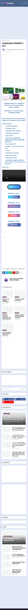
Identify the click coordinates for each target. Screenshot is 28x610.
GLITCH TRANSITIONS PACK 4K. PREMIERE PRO (18, 555)
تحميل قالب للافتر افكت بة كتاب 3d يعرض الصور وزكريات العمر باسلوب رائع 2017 (18, 436)
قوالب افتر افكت (14, 268)
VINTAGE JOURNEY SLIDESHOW (20, 299)
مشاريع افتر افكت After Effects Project (16, 279)
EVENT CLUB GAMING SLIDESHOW (5, 300)
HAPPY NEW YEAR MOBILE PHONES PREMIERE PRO (17, 571)
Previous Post (6, 389)
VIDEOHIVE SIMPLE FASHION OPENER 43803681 (20, 316)
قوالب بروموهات (21, 268)
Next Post (22, 389)
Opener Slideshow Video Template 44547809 (7, 334)
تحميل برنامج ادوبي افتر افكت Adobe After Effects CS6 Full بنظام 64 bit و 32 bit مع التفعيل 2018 (18, 454)
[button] (2, 3)
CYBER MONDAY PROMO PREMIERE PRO (18, 563)
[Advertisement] (14, 23)
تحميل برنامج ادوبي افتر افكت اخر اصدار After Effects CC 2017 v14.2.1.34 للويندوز (18, 429)
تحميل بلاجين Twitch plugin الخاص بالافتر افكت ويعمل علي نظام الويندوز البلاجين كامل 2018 (19, 444)
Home (3, 40)
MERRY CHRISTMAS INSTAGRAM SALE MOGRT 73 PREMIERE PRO (18, 548)
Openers (8, 40)
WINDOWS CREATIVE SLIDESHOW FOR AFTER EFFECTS (6, 317)
